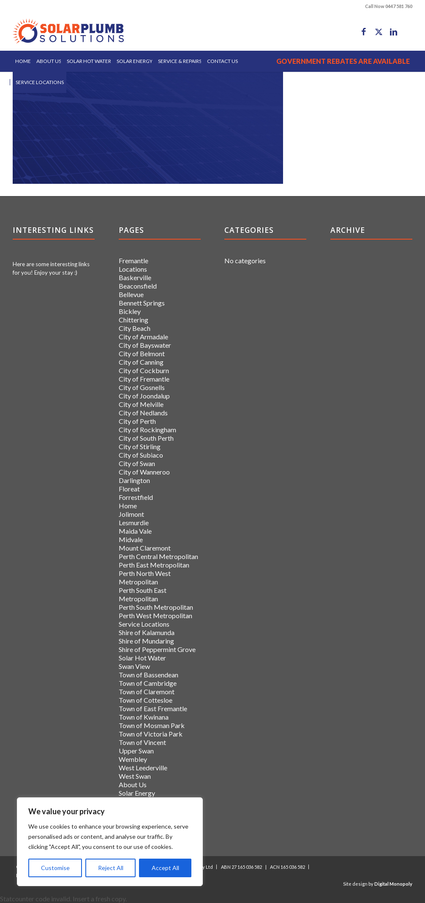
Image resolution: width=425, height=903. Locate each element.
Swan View (134, 666)
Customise (55, 867)
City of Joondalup (144, 396)
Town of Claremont (146, 691)
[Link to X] (378, 31)
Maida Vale (135, 531)
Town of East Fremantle (153, 708)
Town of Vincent (142, 742)
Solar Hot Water (142, 658)
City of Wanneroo (144, 472)
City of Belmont (142, 353)
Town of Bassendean (148, 675)
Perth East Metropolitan (154, 565)
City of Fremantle (144, 379)
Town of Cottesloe (145, 700)
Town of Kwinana (144, 717)
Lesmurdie (134, 522)
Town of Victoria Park (151, 734)
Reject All (110, 867)
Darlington (134, 480)
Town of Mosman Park (152, 725)
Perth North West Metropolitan (145, 577)
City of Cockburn (144, 370)
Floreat (129, 489)
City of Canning (141, 362)
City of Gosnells (142, 387)
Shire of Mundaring (146, 641)
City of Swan (137, 463)
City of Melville (141, 404)
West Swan (135, 776)
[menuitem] (23, 61)
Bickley (130, 311)
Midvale (131, 539)
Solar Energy (137, 793)
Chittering (133, 320)
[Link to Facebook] (363, 31)
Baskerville (135, 277)
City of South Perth (146, 438)
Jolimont (131, 514)
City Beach (134, 328)
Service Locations (144, 624)
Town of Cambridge (148, 683)
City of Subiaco (141, 455)
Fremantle (133, 260)
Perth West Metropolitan (155, 615)
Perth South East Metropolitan (142, 594)
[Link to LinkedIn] (393, 31)
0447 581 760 (398, 6)
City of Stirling (140, 446)
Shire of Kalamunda (146, 632)
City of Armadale (143, 337)
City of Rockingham (147, 430)
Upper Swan (136, 751)
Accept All (165, 867)
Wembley (133, 759)
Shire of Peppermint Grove (157, 649)
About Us (133, 784)
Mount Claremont (145, 548)
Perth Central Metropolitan (158, 556)
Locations (133, 269)
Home (128, 506)
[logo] (68, 32)
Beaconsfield (138, 286)
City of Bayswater (145, 345)
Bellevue (131, 294)
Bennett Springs (142, 303)
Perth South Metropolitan (156, 607)
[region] (110, 841)
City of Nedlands (143, 413)
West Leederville (143, 768)
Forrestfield (136, 497)
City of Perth (137, 421)
